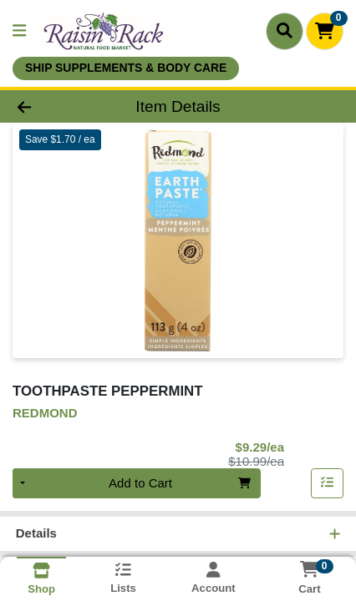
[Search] (284, 31)
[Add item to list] (327, 483)
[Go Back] (54, 106)
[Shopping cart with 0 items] (324, 31)
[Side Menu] (19, 31)
